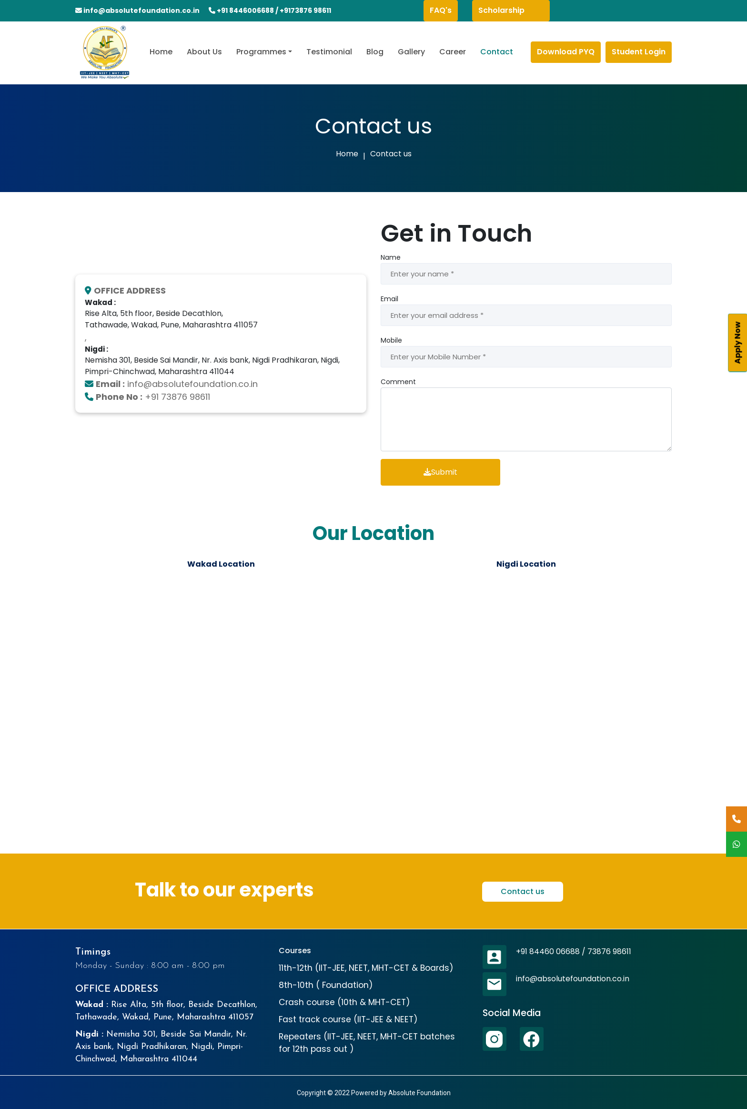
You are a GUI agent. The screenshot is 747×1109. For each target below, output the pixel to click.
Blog (375, 51)
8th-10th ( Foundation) (326, 985)
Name (391, 257)
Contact (496, 51)
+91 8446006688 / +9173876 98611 (270, 10)
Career (452, 51)
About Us (204, 51)
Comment (398, 382)
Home (161, 51)
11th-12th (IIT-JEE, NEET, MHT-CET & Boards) (366, 968)
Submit (440, 472)
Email (389, 299)
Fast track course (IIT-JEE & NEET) (348, 1019)
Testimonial (329, 51)
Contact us (391, 153)
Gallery (411, 51)
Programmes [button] (261, 51)
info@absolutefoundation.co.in (141, 10)
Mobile (391, 340)
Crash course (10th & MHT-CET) (344, 1002)
